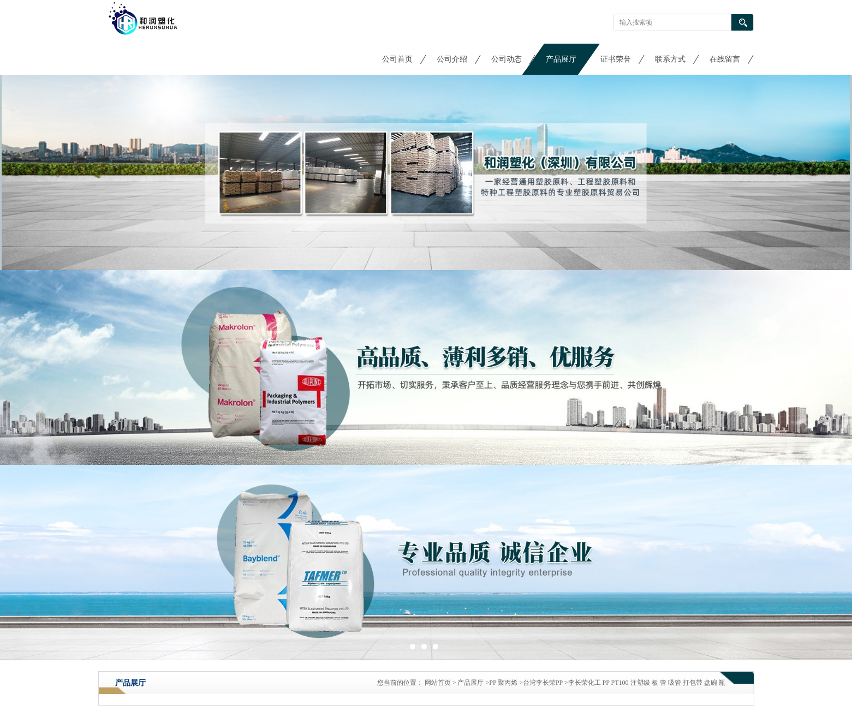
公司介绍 (452, 59)
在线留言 (725, 59)
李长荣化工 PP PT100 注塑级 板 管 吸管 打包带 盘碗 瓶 (646, 682)
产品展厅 (561, 59)
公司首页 (397, 59)
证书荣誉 (615, 59)
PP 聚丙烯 (503, 682)
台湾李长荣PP (543, 682)
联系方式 (670, 59)
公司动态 (506, 59)
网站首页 (438, 682)
